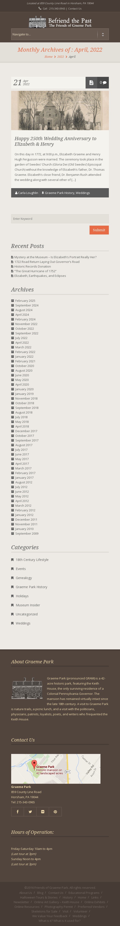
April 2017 (22, 463)
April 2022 (22, 342)
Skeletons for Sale (44, 911)
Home (49, 56)
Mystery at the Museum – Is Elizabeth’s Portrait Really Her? (55, 257)
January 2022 (24, 356)
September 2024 (26, 305)
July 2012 (21, 487)
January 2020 (24, 389)
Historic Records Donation (32, 266)
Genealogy (24, 578)
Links (95, 897)
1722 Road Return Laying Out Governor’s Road (47, 262)
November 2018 (26, 398)
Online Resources (27, 907)
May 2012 (22, 496)
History (68, 897)
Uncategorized (27, 614)
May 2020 (22, 380)
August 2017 (23, 445)
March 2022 (23, 347)
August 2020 (23, 370)
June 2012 (22, 491)
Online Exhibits (94, 902)
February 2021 (25, 361)
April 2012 (22, 501)
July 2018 (21, 417)
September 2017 (26, 440)
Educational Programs (84, 893)
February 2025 (25, 300)
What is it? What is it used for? (59, 921)
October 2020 (24, 366)
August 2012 (23, 482)
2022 (60, 56)
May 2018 (22, 422)
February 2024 (25, 319)
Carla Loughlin (28, 193)
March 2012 (23, 505)
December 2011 (26, 519)
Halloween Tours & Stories (39, 897)
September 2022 (26, 333)
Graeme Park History (59, 193)
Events (21, 568)
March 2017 (23, 468)
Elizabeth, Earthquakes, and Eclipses (40, 276)
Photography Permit (59, 907)
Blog (40, 893)
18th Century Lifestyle (32, 559)
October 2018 (24, 403)
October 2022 (24, 328)
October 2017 (24, 436)
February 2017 (25, 473)
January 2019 (24, 394)
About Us (25, 893)
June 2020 (22, 375)
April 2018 (22, 426)
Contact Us (74, 8)
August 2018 (23, 412)
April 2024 (22, 314)
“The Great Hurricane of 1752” (35, 271)
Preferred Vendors (91, 907)
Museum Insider (28, 605)
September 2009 (26, 533)
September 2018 (26, 408)
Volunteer (80, 911)
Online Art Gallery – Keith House (56, 902)
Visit (65, 911)
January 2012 (24, 515)
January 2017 (24, 477)
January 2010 (24, 529)
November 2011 (26, 524)
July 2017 (21, 450)
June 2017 (22, 454)
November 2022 (26, 324)
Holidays (22, 596)
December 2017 (26, 431)
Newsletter (21, 902)
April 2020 (22, 384)
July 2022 (21, 338)
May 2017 (22, 459)
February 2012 (25, 510)
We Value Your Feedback (49, 916)
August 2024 (23, 310)
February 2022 (25, 352)
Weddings (83, 193)
